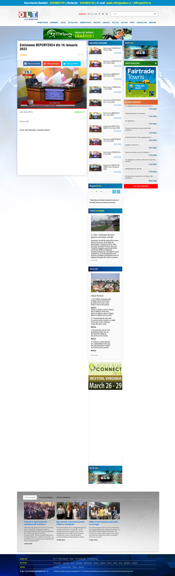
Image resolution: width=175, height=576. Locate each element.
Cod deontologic (80, 559)
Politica (109, 563)
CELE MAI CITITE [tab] (30, 497)
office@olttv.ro (142, 3)
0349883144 (87, 3)
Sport (120, 563)
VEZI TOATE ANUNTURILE (141, 186)
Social (72, 563)
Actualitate (79, 563)
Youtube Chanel (66, 567)
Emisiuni (134, 563)
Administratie (88, 563)
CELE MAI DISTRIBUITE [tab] (45, 497)
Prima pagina (57, 563)
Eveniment (66, 563)
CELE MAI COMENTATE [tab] (63, 497)
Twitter (74, 567)
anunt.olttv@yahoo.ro (119, 3)
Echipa (72, 559)
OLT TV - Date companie (60, 559)
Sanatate (102, 563)
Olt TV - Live (92, 14)
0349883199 (57, 3)
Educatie (96, 563)
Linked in (81, 567)
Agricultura (127, 563)
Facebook (56, 567)
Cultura (115, 563)
